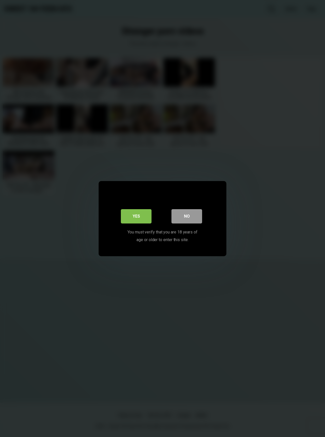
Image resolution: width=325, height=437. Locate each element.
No (187, 216)
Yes (136, 216)
